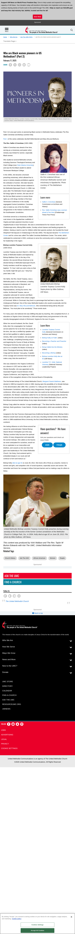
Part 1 (5, 139)
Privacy (5, 744)
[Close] (71, 916)
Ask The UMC (24, 558)
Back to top (37, 613)
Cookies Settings (37, 925)
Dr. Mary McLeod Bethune (26, 306)
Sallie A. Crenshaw (48, 202)
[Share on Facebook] (10, 64)
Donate (5, 672)
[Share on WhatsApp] (19, 64)
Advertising (7, 735)
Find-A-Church (9, 695)
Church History (10, 558)
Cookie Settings (9, 748)
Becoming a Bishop (49, 353)
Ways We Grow (8, 653)
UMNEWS (6, 709)
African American (39, 558)
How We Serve (8, 647)
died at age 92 (17, 463)
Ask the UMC (8, 700)
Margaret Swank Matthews (52, 381)
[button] (72, 30)
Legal (4, 739)
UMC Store (7, 682)
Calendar (7, 691)
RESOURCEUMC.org (11, 704)
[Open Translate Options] (9, 41)
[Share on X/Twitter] (15, 64)
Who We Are (13, 37)
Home (5, 37)
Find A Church (12, 582)
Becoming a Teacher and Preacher (54, 341)
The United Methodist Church (17, 601)
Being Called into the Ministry (52, 347)
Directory (7, 686)
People (62, 558)
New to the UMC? (9, 666)
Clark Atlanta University (25, 165)
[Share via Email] (28, 64)
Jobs (3, 730)
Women (52, 558)
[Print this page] (24, 64)
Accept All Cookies (37, 930)
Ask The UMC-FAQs (26, 37)
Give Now (37, 17)
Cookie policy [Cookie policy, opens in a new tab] (16, 919)
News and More (9, 659)
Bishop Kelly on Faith (49, 338)
